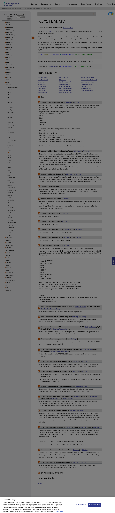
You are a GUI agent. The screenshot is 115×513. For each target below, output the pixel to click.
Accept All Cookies (94, 506)
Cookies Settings (81, 506)
